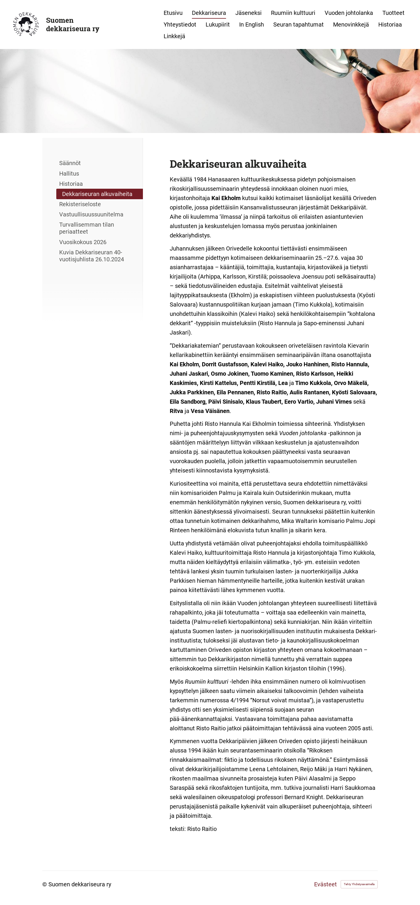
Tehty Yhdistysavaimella (359, 884)
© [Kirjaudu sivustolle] (45, 884)
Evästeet (325, 884)
